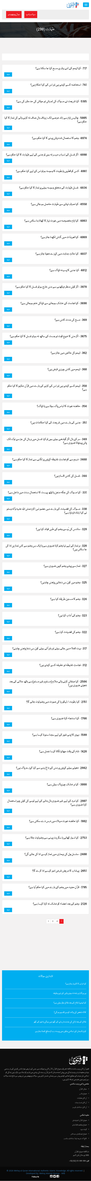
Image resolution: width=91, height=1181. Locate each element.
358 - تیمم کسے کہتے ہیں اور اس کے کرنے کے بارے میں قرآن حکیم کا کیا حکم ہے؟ (47, 388)
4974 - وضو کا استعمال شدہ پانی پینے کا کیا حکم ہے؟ (59, 138)
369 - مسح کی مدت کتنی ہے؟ (71, 320)
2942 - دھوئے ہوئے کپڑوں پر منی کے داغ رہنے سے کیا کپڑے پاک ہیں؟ (51, 768)
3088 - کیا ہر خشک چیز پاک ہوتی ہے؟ (67, 785)
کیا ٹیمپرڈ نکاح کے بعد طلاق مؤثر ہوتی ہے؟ (70, 1003)
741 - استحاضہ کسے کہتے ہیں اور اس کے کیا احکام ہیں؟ (58, 85)
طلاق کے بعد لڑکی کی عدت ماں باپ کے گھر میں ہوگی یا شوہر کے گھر (60, 1022)
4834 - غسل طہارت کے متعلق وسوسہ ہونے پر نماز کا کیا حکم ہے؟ (53, 188)
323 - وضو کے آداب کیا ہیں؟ (72, 616)
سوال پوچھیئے (14, 14)
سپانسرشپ (31, 14)
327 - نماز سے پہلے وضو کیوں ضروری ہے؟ (65, 566)
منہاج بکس (83, 1093)
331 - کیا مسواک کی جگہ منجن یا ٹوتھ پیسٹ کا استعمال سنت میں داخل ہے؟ (47, 493)
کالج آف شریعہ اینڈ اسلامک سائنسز (75, 1138)
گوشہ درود (83, 1129)
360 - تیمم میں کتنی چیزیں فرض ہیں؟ (67, 369)
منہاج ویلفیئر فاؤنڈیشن (79, 1125)
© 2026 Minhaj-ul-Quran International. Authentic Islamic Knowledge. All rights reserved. (45, 1170)
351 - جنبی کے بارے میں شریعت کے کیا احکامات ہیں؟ (58, 423)
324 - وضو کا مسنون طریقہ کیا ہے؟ (68, 599)
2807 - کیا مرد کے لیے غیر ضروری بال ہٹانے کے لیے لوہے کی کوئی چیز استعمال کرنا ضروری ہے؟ (47, 803)
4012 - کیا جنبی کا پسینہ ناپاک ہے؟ (68, 270)
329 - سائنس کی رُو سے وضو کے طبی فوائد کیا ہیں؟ (61, 529)
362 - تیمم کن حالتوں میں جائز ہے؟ (69, 353)
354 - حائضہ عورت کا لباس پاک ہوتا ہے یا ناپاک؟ (62, 406)
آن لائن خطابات (82, 1098)
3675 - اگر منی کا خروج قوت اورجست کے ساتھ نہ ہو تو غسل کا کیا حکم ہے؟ (48, 336)
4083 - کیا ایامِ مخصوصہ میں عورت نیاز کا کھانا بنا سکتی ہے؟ (55, 221)
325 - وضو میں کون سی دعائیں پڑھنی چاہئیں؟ (63, 583)
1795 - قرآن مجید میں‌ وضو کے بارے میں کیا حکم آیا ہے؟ (58, 887)
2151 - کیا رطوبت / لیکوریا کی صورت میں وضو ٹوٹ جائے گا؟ (56, 702)
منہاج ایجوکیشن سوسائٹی (78, 1134)
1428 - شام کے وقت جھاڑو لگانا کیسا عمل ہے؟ (63, 752)
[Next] (48, 921)
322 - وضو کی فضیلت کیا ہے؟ (71, 632)
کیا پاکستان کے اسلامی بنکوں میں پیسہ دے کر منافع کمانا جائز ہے (60, 1031)
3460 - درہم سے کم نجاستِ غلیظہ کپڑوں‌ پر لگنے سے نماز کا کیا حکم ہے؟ (49, 460)
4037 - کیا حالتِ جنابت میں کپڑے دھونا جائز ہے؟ (61, 254)
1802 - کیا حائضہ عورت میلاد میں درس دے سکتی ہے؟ (58, 821)
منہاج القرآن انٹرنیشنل (79, 1120)
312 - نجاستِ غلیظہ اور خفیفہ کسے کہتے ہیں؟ (63, 665)
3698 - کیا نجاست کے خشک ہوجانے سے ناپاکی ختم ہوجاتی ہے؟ (54, 303)
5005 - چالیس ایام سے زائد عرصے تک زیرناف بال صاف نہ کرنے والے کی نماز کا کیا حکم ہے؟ (45, 120)
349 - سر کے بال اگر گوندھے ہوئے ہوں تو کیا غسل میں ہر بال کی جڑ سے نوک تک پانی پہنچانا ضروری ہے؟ (47, 441)
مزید (8, 74)
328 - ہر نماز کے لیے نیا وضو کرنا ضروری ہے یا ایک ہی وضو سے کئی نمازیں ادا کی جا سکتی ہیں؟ (46, 548)
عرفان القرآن (83, 1089)
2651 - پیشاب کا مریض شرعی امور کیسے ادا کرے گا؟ (59, 871)
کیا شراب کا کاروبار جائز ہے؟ (75, 984)
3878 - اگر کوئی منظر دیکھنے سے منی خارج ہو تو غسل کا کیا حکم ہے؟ (51, 287)
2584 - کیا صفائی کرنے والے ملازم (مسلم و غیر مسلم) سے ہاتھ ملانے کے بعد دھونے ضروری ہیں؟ (48, 684)
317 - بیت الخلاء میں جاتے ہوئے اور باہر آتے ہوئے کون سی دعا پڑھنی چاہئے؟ (49, 649)
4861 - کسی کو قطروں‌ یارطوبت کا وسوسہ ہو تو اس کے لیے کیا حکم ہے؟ (51, 171)
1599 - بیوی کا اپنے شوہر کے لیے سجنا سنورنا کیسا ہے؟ (59, 735)
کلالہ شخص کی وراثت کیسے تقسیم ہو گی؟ (70, 1012)
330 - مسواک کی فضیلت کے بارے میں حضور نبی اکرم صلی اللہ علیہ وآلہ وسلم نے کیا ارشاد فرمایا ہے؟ (47, 511)
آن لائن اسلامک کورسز (80, 1107)
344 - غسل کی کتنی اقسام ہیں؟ (70, 476)
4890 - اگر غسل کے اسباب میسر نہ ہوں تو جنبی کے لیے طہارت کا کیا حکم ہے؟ (46, 155)
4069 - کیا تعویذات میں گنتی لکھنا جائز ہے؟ (64, 237)
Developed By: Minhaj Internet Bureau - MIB (45, 1173)
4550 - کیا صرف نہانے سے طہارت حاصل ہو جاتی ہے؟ (59, 204)
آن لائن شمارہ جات (81, 1102)
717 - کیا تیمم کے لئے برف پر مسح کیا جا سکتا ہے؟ (61, 68)
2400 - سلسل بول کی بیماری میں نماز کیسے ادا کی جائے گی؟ (55, 854)
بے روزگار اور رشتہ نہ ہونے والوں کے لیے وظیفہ (69, 993)
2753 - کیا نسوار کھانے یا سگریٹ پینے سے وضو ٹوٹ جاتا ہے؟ (56, 838)
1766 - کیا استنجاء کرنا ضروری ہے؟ (69, 719)
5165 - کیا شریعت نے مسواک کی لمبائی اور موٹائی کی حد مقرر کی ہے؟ (51, 102)
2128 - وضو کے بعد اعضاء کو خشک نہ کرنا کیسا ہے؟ (60, 904)
